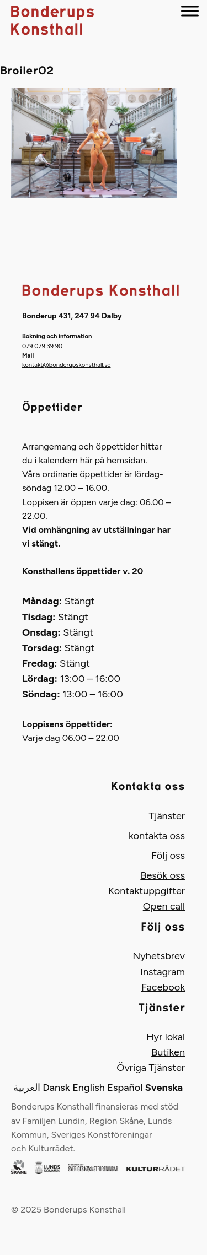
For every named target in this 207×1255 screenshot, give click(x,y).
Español (124, 1087)
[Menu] (190, 11)
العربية (26, 1087)
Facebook (163, 987)
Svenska (164, 1087)
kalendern (58, 460)
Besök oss (162, 875)
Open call (164, 906)
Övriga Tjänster (150, 1068)
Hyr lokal (165, 1037)
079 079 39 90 (42, 346)
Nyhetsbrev (158, 956)
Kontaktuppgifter (146, 891)
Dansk (56, 1087)
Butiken (168, 1052)
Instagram (162, 972)
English (88, 1087)
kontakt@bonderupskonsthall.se (66, 365)
